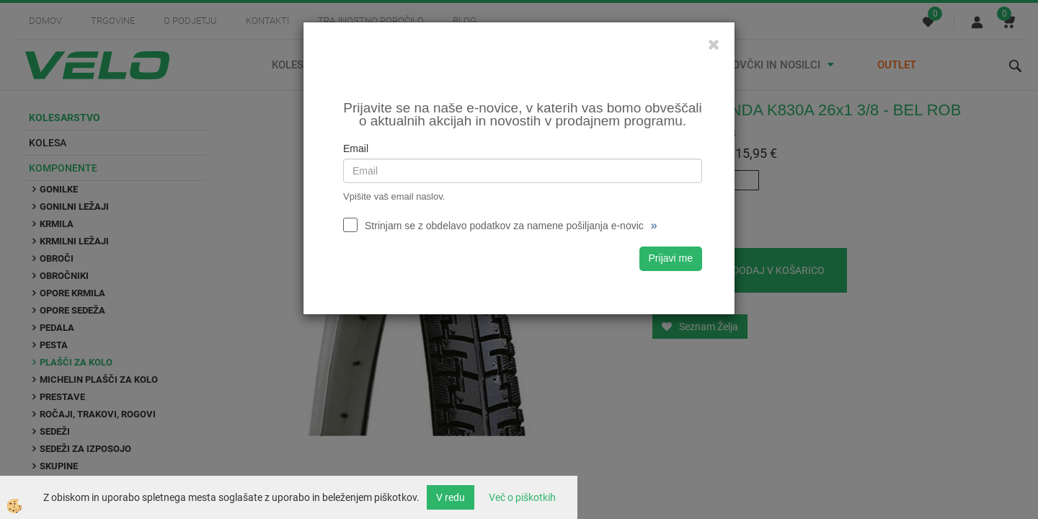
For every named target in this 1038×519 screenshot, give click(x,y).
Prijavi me (671, 258)
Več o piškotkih (522, 497)
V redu (450, 497)
